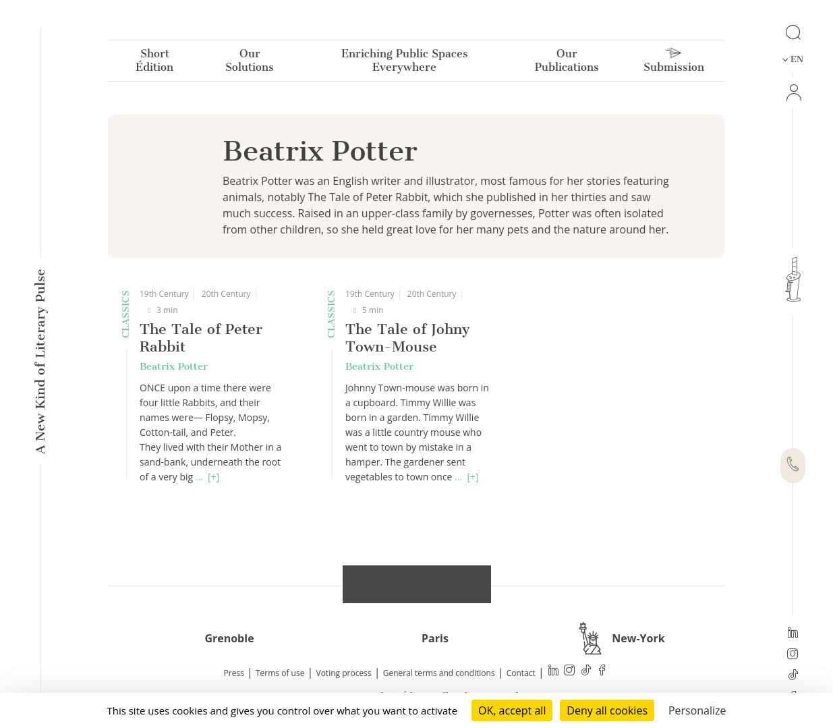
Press (234, 673)
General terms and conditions (439, 673)
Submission (673, 63)
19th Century (164, 294)
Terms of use (280, 673)
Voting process (344, 673)
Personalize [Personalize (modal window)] (697, 710)
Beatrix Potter (174, 366)
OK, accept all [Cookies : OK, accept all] (512, 710)
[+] (213, 476)
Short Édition (154, 63)
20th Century (226, 294)
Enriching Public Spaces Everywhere (404, 63)
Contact (521, 673)
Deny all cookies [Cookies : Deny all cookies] (607, 710)
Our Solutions (249, 63)
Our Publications (567, 63)
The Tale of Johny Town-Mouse (407, 337)
